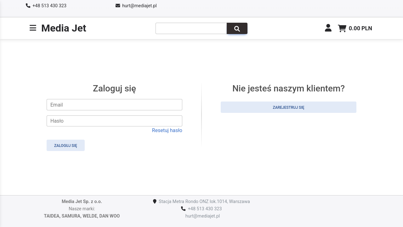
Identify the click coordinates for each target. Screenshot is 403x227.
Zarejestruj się (288, 107)
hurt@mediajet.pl (139, 6)
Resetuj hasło (167, 130)
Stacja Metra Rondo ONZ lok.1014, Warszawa (204, 201)
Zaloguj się (65, 145)
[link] (328, 29)
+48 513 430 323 (49, 6)
